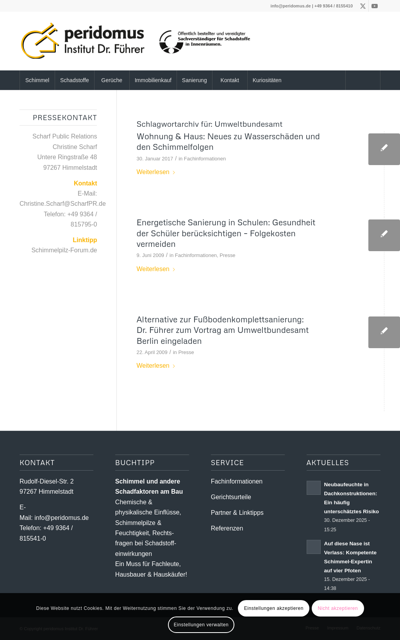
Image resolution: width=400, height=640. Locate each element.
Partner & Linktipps (237, 512)
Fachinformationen (205, 159)
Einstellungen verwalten (201, 624)
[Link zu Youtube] (374, 6)
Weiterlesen (155, 172)
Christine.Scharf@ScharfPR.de (63, 203)
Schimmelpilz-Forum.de (64, 250)
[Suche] (362, 80)
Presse (227, 255)
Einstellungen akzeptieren (274, 608)
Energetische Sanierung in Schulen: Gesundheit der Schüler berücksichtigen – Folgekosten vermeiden (225, 233)
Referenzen (227, 528)
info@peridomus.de (291, 6)
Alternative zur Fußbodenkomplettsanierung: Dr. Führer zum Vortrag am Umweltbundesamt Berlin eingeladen (222, 330)
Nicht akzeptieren (338, 608)
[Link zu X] (362, 6)
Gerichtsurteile (231, 497)
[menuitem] (37, 80)
